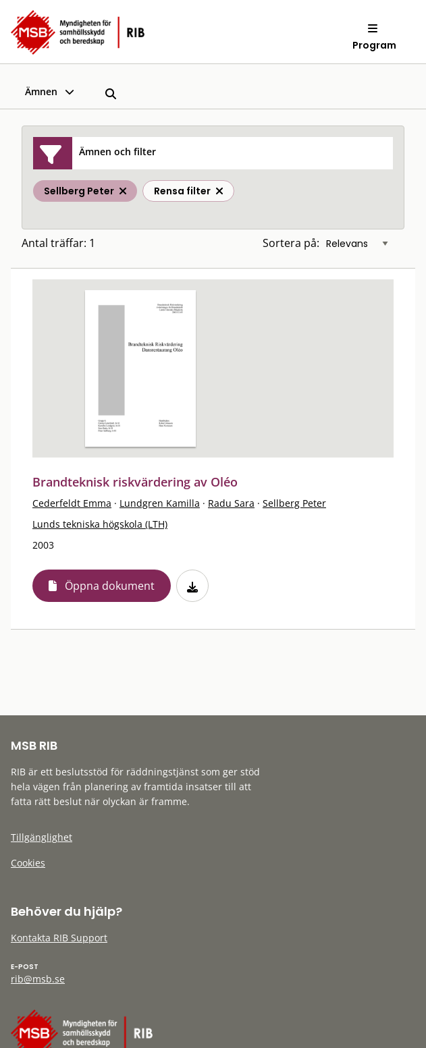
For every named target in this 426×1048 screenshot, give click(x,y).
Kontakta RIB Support (59, 937)
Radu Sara (231, 503)
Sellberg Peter (294, 503)
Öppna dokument (110, 585)
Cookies (28, 862)
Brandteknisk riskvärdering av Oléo (135, 482)
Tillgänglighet (41, 837)
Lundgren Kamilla (159, 503)
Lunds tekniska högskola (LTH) (99, 524)
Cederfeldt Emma (71, 503)
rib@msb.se (38, 978)
